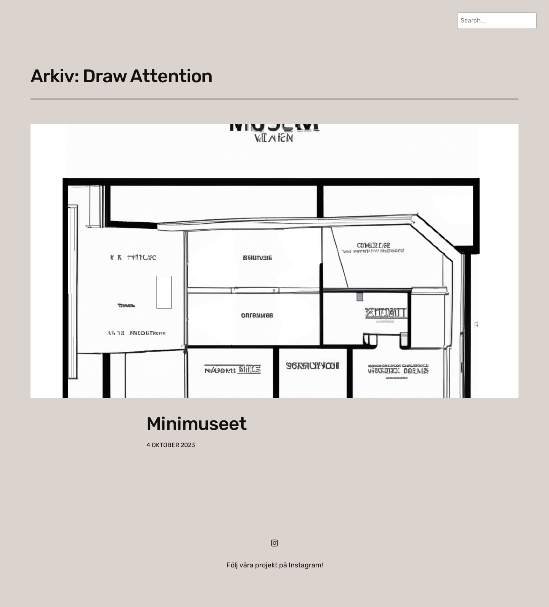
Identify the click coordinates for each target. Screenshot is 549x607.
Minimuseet (196, 423)
